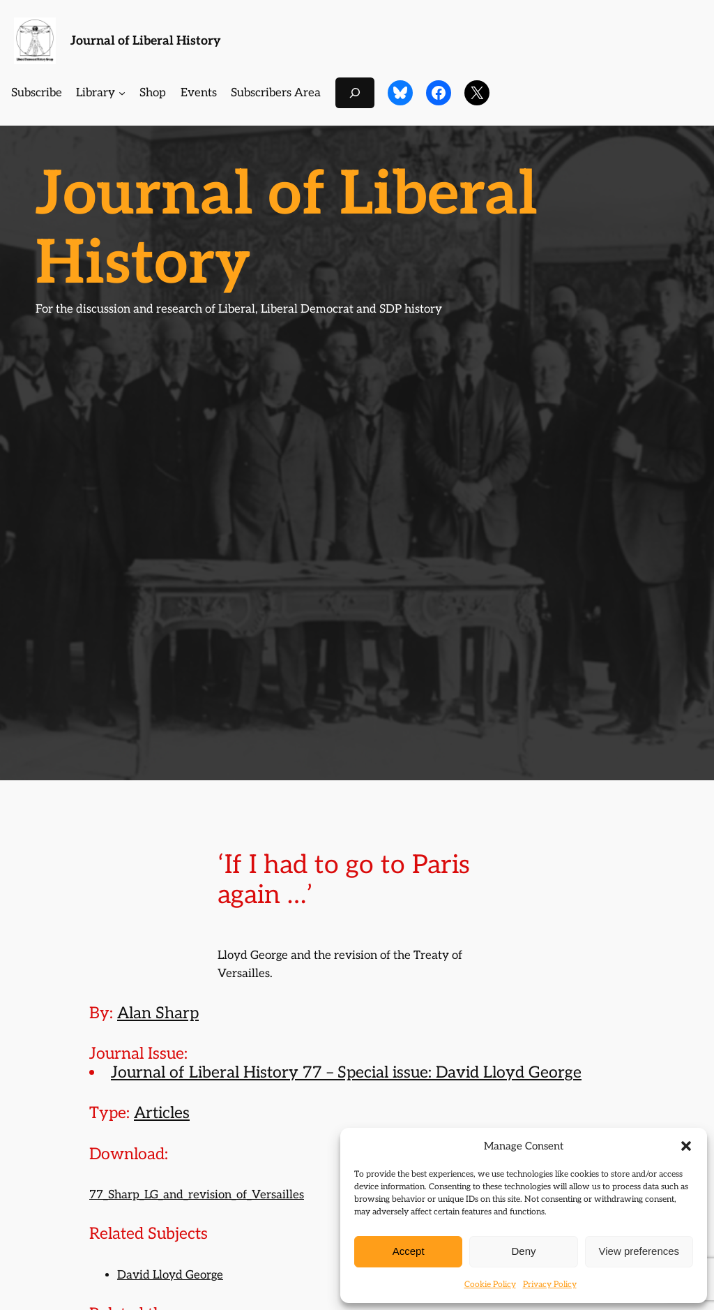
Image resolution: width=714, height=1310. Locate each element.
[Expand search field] (354, 92)
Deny (523, 1251)
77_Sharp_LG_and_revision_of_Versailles (196, 1195)
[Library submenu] (122, 92)
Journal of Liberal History (145, 41)
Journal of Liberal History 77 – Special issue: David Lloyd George (346, 1072)
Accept (409, 1251)
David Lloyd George (170, 1275)
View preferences (639, 1251)
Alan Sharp (158, 1013)
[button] (686, 1146)
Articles (162, 1113)
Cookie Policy (490, 1284)
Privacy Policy (550, 1284)
